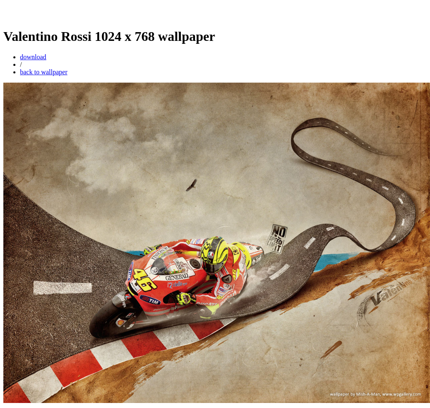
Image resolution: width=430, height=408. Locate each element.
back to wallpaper (44, 72)
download (33, 56)
